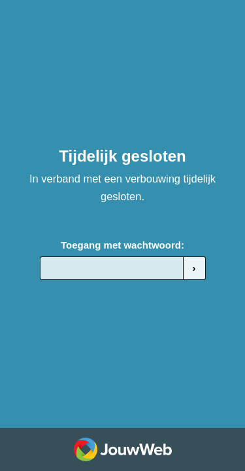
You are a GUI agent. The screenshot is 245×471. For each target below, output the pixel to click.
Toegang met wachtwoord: (122, 245)
